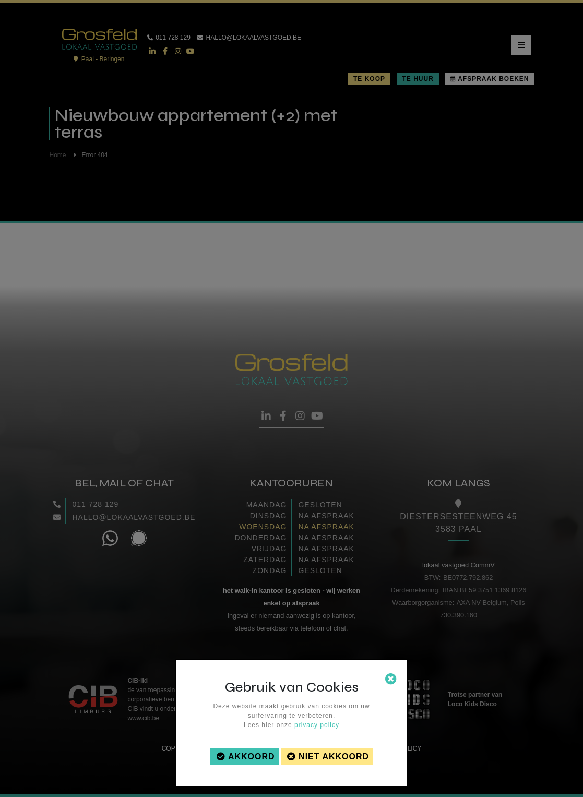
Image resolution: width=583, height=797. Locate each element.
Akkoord (251, 756)
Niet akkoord (334, 756)
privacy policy (316, 725)
